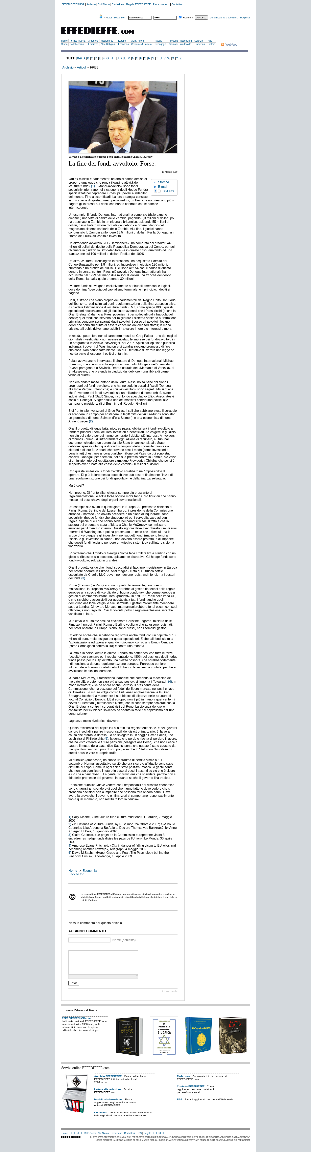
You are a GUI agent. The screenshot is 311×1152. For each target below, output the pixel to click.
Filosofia (173, 40)
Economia (123, 44)
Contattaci (177, 4)
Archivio (91, 4)
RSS (179, 1104)
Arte (210, 40)
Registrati (245, 17)
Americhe (93, 40)
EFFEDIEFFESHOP (72, 4)
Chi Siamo (104, 4)
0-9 (79, 58)
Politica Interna (77, 40)
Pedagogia (160, 44)
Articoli (81, 67)
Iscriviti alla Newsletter (108, 1104)
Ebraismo (93, 44)
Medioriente (107, 40)
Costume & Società (141, 44)
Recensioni (186, 40)
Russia (158, 40)
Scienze (198, 40)
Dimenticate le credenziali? (224, 17)
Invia (74, 987)
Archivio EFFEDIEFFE (108, 1081)
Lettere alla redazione (107, 1094)
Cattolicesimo (77, 44)
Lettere (211, 44)
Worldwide (185, 44)
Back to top (76, 874)
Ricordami (188, 17)
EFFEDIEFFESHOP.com (76, 1022)
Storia (64, 44)
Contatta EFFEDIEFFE (190, 1091)
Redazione (118, 4)
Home (64, 40)
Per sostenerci (161, 4)
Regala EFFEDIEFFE (138, 4)
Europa (122, 40)
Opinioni (173, 44)
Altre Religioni (108, 44)
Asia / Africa (137, 40)
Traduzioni (199, 44)
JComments (169, 996)
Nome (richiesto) (123, 940)
